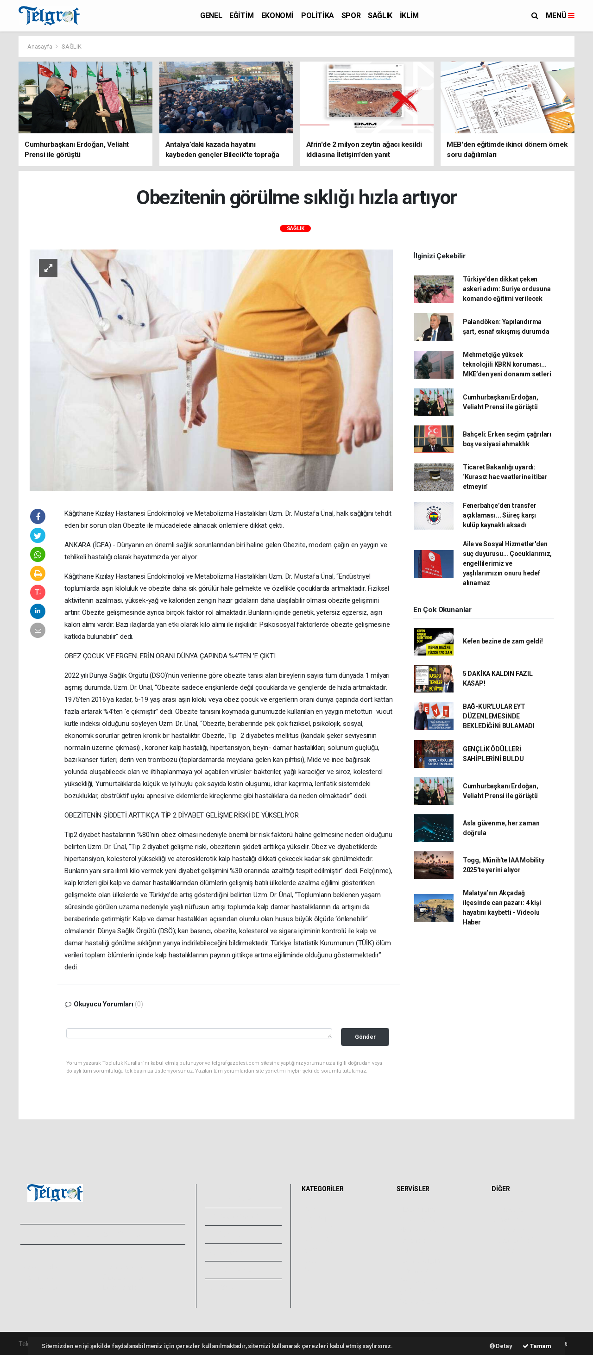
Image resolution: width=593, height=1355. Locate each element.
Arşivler (227, 1252)
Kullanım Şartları (122, 1267)
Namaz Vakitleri (421, 1230)
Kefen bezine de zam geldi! (503, 641)
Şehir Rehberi (418, 1291)
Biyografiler (510, 1230)
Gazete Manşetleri (425, 1301)
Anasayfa (40, 46)
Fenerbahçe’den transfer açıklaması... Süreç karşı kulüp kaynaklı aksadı (499, 515)
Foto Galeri (232, 1199)
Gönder (365, 1036)
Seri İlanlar (414, 1281)
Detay (501, 1346)
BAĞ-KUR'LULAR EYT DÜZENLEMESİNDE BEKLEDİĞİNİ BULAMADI (499, 716)
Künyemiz (230, 1270)
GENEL (211, 15)
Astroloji (505, 1250)
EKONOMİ (277, 15)
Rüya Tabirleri (513, 1240)
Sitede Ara (509, 1209)
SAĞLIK (380, 15)
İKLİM (409, 15)
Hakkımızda (40, 1267)
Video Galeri (233, 1216)
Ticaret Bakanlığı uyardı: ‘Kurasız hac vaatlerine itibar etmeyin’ (505, 476)
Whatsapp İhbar (122, 1277)
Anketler (506, 1220)
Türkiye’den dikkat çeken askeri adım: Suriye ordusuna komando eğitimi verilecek (507, 288)
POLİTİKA (317, 15)
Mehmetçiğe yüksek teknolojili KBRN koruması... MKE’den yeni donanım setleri (507, 364)
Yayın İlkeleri (40, 1277)
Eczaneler (413, 1240)
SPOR (350, 15)
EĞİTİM (241, 15)
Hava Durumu (418, 1209)
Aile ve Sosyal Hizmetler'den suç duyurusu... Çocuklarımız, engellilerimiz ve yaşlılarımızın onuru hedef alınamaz (507, 563)
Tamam (537, 1346)
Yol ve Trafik (417, 1220)
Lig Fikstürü (415, 1250)
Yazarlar (227, 1234)
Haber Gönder (119, 1287)
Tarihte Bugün (419, 1260)
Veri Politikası (42, 1287)
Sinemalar (414, 1270)
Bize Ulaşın (231, 1287)
